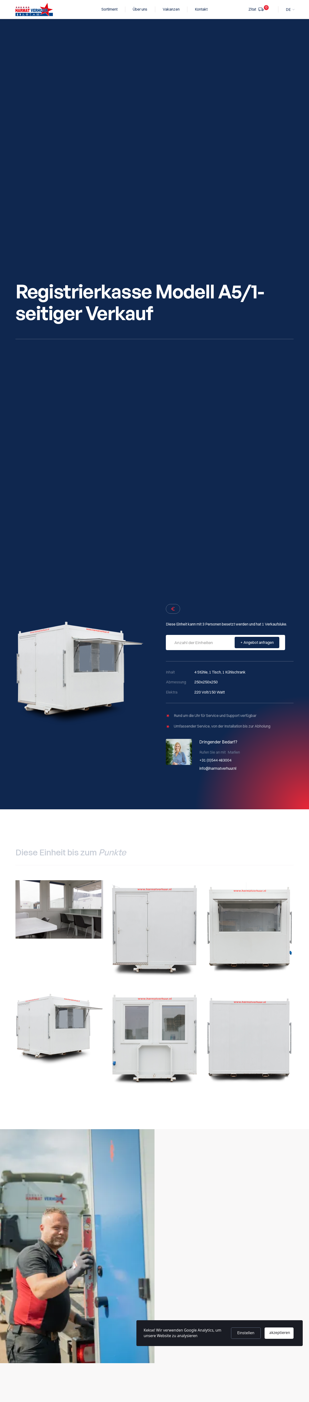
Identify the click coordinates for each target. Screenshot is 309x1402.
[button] (290, 10)
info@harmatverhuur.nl (217, 768)
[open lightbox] (59, 909)
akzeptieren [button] (279, 1332)
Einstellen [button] (245, 1332)
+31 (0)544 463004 (215, 760)
